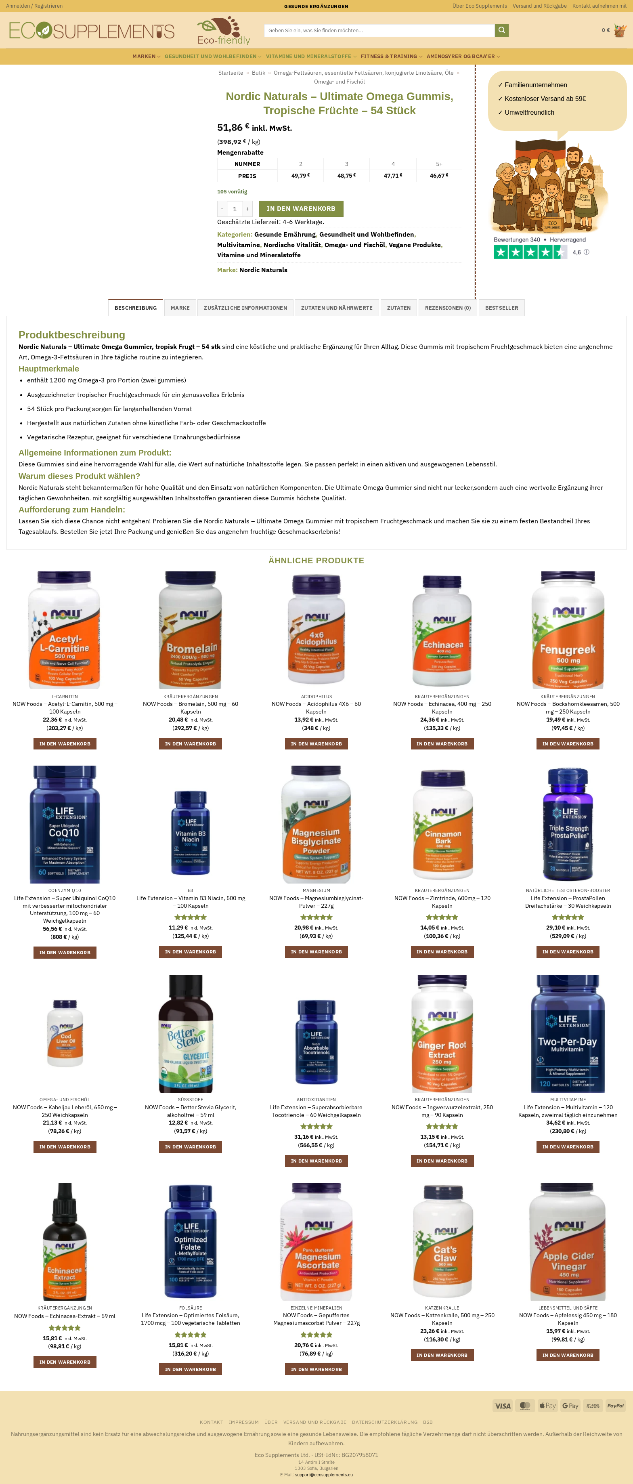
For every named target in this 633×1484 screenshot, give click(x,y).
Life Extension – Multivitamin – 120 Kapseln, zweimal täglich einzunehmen (568, 1111)
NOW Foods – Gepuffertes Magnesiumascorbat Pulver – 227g (316, 1319)
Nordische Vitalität (292, 245)
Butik (258, 72)
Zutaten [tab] (399, 307)
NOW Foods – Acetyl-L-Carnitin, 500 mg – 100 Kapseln (65, 707)
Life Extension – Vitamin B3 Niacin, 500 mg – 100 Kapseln (190, 901)
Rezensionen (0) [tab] (448, 307)
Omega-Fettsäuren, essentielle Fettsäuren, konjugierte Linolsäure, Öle (364, 72)
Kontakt (211, 1422)
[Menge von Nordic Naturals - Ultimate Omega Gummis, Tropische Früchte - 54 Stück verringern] (222, 209)
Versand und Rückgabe (540, 5)
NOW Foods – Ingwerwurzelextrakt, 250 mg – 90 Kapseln (442, 1111)
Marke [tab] (180, 307)
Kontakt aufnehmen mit (599, 5)
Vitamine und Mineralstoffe (311, 57)
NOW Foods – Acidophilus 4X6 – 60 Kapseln (316, 707)
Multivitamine (238, 245)
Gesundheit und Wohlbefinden (213, 57)
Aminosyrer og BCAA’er (464, 57)
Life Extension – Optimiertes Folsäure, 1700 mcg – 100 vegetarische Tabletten (190, 1319)
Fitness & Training (392, 57)
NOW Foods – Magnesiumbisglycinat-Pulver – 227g (316, 901)
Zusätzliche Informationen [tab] (245, 307)
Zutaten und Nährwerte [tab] (337, 307)
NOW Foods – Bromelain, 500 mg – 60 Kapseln (190, 707)
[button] (34, 6)
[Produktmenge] (235, 209)
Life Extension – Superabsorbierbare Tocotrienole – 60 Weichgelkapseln (316, 1111)
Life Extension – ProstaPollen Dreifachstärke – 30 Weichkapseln (568, 901)
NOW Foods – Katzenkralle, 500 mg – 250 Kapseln (442, 1319)
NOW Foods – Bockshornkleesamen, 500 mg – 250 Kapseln (568, 707)
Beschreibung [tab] (136, 307)
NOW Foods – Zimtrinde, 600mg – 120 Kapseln (442, 901)
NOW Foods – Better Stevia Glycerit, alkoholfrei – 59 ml (191, 1111)
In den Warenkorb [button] (65, 744)
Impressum (244, 1422)
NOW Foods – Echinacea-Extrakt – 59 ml (64, 1316)
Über (271, 1422)
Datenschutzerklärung (384, 1422)
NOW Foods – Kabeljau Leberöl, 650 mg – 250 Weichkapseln (65, 1111)
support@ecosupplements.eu (324, 1475)
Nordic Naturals (263, 270)
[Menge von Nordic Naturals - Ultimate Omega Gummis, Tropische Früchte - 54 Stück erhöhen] (248, 209)
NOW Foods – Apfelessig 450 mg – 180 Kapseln (568, 1319)
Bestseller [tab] (502, 307)
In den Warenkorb (301, 208)
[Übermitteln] (502, 31)
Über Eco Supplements (480, 5)
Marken (146, 57)
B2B (428, 1422)
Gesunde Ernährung (285, 234)
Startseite (230, 72)
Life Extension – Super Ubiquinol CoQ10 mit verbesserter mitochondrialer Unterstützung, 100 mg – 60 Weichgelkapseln (64, 909)
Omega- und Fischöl (339, 81)
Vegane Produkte (415, 245)
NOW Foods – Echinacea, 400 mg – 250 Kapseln (442, 707)
